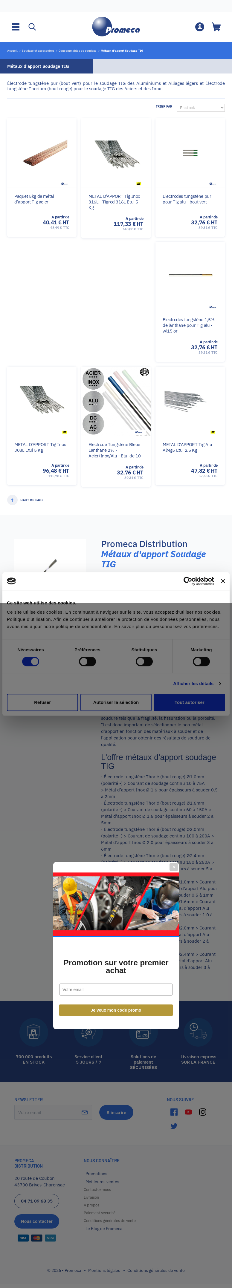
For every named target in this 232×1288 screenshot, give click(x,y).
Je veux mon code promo (116, 708)
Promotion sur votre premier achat (116, 665)
